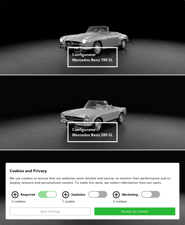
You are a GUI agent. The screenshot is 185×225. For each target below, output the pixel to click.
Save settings (50, 211)
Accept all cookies (135, 211)
